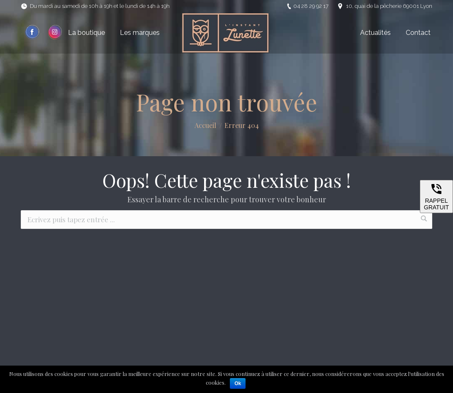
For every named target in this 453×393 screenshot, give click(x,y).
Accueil (205, 125)
